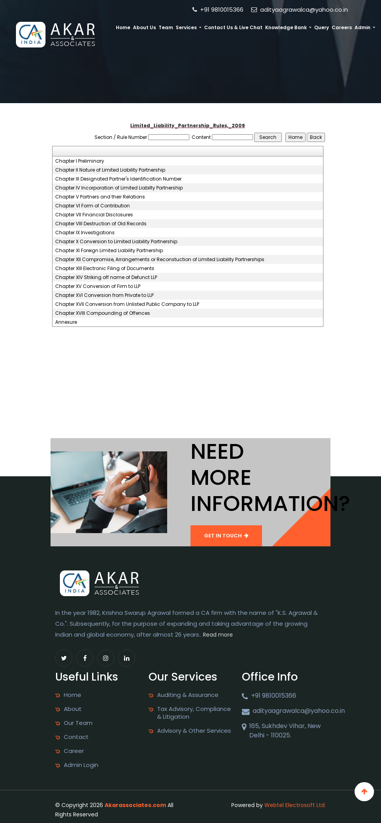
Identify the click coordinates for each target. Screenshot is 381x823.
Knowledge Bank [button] (286, 27)
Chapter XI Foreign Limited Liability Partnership (109, 250)
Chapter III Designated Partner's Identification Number (118, 179)
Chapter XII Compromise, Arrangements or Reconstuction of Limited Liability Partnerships (159, 259)
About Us (144, 27)
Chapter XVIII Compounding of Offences (102, 313)
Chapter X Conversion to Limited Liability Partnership (116, 242)
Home (124, 27)
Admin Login (81, 765)
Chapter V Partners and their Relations (100, 197)
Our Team (78, 723)
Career (74, 751)
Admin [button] (363, 27)
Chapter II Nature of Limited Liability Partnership (110, 170)
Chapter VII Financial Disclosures (94, 215)
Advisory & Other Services (194, 731)
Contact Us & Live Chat (233, 27)
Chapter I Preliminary (79, 161)
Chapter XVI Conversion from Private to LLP (104, 295)
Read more (218, 635)
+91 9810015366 (217, 9)
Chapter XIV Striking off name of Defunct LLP (106, 277)
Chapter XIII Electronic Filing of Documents (104, 268)
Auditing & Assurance (187, 695)
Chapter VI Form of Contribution (92, 206)
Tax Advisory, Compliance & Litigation (194, 713)
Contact (76, 737)
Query (321, 27)
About (73, 709)
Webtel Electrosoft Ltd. (295, 805)
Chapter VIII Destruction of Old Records (101, 224)
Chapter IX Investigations (85, 233)
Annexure (66, 322)
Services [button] (187, 27)
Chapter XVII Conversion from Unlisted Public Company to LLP (127, 304)
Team (166, 27)
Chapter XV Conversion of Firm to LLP (97, 286)
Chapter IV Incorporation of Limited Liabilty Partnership (119, 188)
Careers (342, 27)
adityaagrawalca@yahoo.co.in (299, 9)
